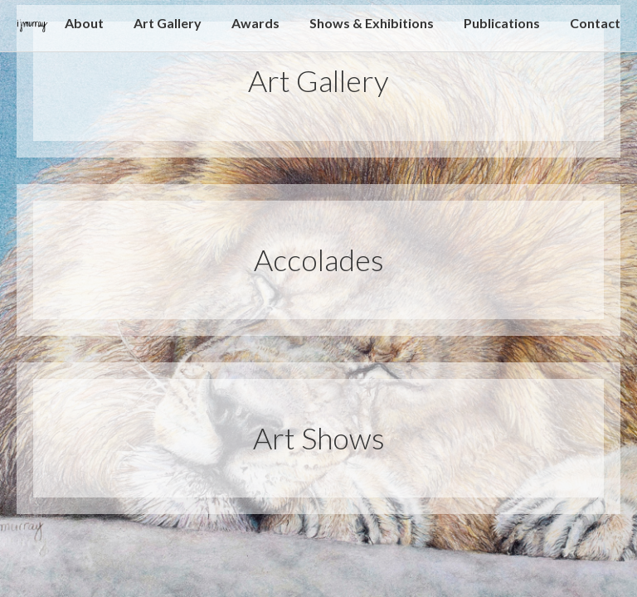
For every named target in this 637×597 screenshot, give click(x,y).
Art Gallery (168, 24)
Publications (502, 24)
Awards (255, 24)
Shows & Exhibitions (371, 24)
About (84, 24)
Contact (595, 24)
